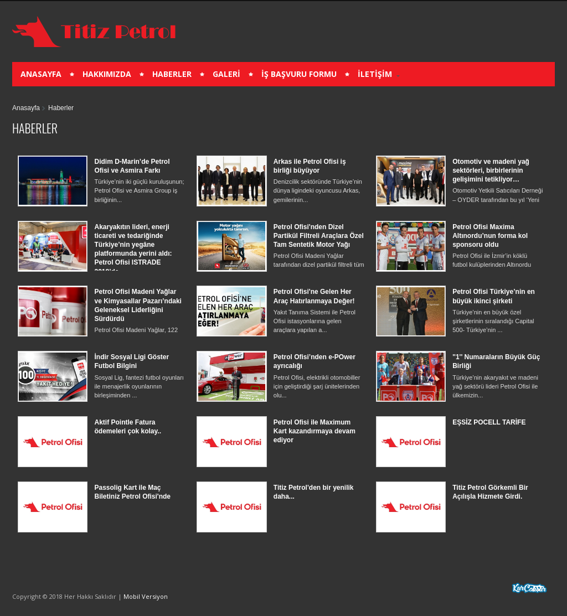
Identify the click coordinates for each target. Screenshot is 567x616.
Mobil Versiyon (145, 596)
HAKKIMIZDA (107, 74)
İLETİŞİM (375, 74)
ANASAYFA (40, 74)
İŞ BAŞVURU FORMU (299, 74)
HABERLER (172, 74)
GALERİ (226, 74)
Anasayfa (26, 108)
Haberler (61, 108)
